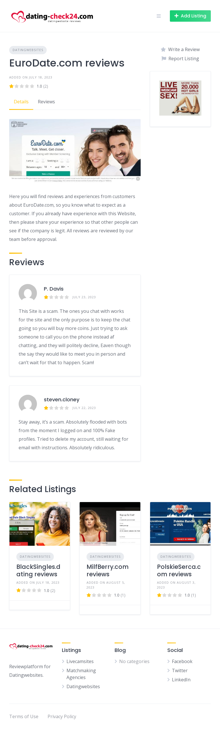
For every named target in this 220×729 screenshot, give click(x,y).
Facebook (182, 661)
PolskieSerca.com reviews (179, 570)
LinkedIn (181, 679)
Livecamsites (80, 661)
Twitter (180, 670)
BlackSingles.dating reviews (38, 570)
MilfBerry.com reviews (108, 570)
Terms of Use (23, 716)
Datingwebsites (28, 50)
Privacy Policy (62, 716)
